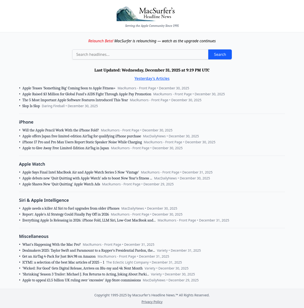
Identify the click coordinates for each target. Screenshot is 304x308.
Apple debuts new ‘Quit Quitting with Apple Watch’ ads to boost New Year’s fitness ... (87, 178)
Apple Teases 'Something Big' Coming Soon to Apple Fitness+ (69, 88)
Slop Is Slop (31, 106)
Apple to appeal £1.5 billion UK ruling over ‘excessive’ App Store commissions (81, 280)
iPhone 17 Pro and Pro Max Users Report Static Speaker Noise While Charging (82, 142)
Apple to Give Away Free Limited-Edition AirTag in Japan (65, 148)
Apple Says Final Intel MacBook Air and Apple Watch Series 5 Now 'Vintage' (80, 172)
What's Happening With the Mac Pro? (51, 244)
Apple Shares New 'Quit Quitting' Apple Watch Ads (61, 184)
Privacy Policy (152, 301)
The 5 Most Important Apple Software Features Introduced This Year (75, 100)
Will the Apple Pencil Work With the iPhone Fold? (60, 130)
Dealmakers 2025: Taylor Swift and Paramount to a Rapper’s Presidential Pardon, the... (88, 250)
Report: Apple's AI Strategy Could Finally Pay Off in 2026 (65, 214)
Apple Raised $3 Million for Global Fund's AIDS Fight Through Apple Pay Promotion (86, 94)
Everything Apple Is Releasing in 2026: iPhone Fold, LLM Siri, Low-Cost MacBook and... (89, 220)
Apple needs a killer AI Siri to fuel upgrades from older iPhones (70, 208)
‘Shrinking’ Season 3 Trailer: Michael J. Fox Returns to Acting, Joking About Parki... (85, 274)
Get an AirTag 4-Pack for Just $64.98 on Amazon (59, 256)
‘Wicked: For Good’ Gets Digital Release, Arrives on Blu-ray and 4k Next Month (82, 268)
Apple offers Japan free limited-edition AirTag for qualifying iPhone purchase (81, 136)
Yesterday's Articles (152, 78)
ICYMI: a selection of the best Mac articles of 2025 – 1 (63, 262)
